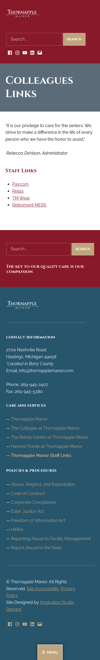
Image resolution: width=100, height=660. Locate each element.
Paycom (20, 184)
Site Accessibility (43, 588)
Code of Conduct (28, 493)
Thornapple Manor (29, 419)
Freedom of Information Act (38, 520)
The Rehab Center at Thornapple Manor (50, 437)
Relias (18, 191)
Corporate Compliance (33, 502)
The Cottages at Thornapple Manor (45, 428)
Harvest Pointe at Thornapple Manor (46, 446)
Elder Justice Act (27, 511)
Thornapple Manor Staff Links (41, 455)
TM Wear (21, 198)
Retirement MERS (29, 205)
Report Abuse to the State (36, 547)
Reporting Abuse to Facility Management (51, 538)
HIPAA (17, 529)
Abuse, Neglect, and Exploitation (43, 484)
